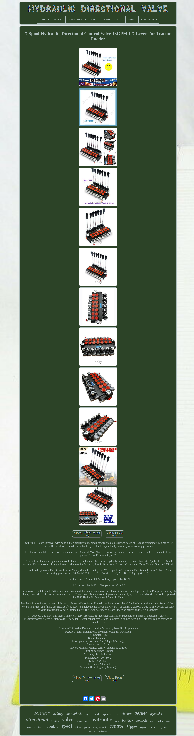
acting (58, 713)
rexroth (141, 720)
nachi (117, 721)
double (52, 726)
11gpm (131, 726)
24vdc (116, 715)
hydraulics (31, 727)
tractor (159, 720)
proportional (82, 721)
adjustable (107, 714)
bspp (40, 727)
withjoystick (100, 727)
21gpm (88, 714)
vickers (126, 714)
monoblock (74, 714)
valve (68, 719)
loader (153, 727)
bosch (168, 721)
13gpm (92, 731)
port (151, 721)
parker (141, 713)
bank (97, 714)
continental (102, 731)
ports (87, 727)
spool (66, 726)
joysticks (156, 714)
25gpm (143, 728)
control (116, 726)
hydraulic (101, 719)
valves (78, 727)
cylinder (164, 727)
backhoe (127, 720)
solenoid (42, 713)
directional (37, 719)
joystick (55, 721)
